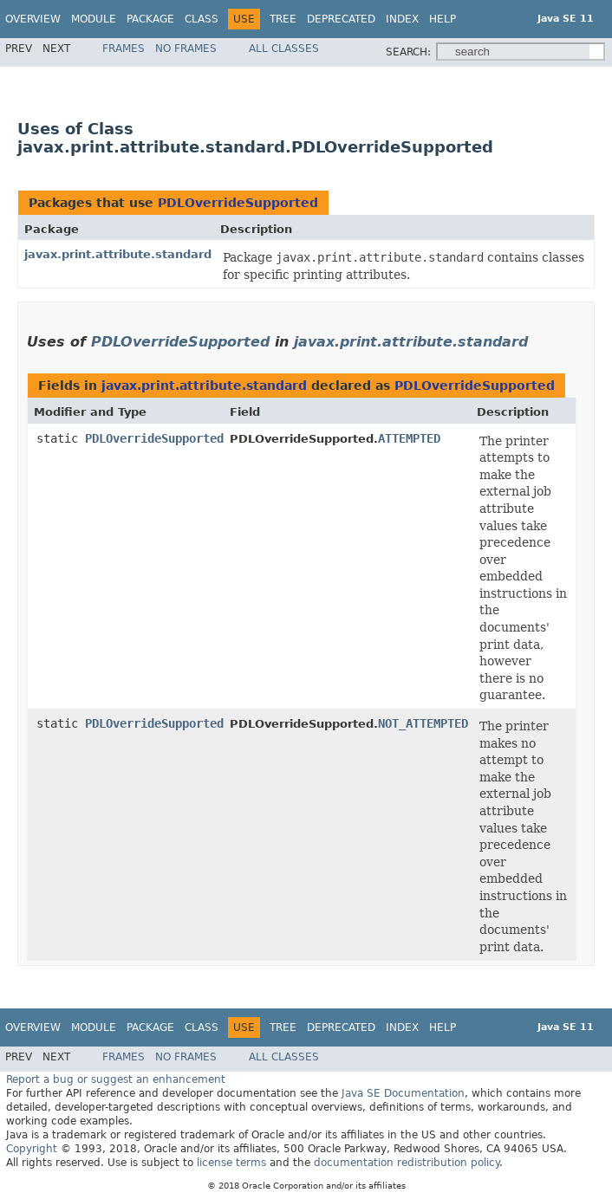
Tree (283, 19)
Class (201, 19)
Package (150, 19)
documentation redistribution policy (406, 1163)
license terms (231, 1163)
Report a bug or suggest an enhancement (115, 1079)
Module (93, 19)
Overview (33, 19)
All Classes (284, 48)
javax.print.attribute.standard (118, 254)
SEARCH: (408, 52)
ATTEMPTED (409, 438)
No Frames (186, 48)
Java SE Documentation (403, 1093)
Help (442, 19)
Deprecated (341, 19)
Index (402, 19)
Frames (123, 48)
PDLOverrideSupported (238, 203)
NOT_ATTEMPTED (423, 723)
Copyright (31, 1149)
